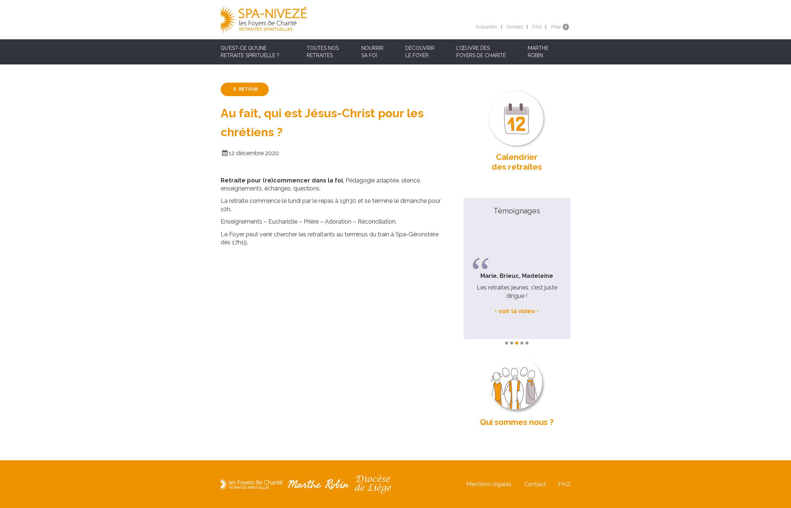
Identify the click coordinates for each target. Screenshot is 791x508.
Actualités (486, 26)
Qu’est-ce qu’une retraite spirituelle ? (250, 51)
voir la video (517, 311)
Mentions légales (489, 484)
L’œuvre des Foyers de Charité (481, 51)
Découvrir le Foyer (419, 51)
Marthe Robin (538, 51)
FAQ (537, 26)
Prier (556, 26)
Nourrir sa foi (372, 51)
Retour (248, 89)
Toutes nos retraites (323, 51)
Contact (515, 26)
